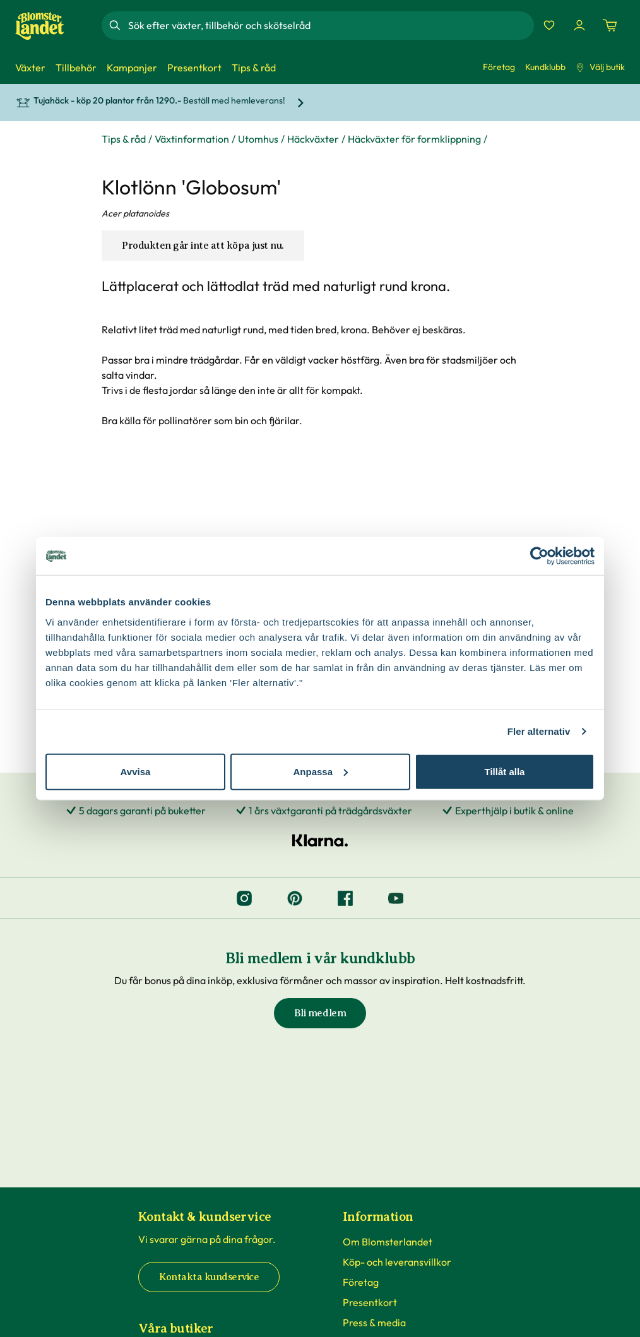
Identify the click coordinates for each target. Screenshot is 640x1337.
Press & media (374, 1322)
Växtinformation (192, 139)
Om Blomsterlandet (387, 1241)
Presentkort (370, 1302)
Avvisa (136, 771)
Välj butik (600, 67)
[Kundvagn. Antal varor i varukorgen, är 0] (610, 25)
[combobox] (330, 25)
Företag (499, 67)
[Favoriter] (549, 25)
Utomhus (258, 139)
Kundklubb (545, 67)
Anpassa (320, 771)
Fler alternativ (539, 731)
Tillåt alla (505, 771)
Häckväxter (313, 139)
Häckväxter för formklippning (414, 139)
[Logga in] (579, 25)
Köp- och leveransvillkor (397, 1262)
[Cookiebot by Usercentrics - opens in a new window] (539, 556)
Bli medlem (320, 1013)
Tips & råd (124, 139)
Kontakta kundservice (209, 1277)
